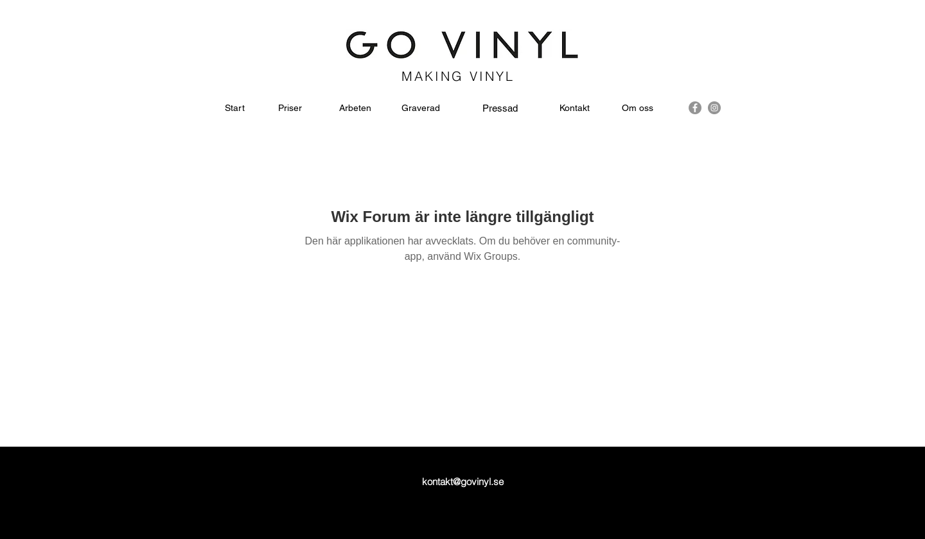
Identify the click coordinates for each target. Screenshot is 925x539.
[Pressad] (500, 108)
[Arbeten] (355, 108)
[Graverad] (420, 108)
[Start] (234, 108)
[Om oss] (637, 108)
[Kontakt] (574, 108)
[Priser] (289, 108)
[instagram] (714, 107)
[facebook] (695, 107)
